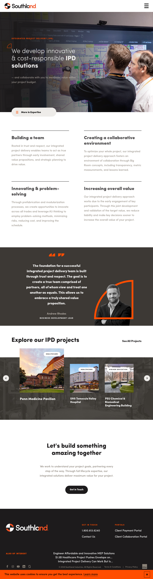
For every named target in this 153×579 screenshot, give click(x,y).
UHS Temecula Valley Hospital (83, 400)
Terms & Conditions (112, 567)
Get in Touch (76, 490)
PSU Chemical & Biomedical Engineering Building (118, 402)
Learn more (91, 574)
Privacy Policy (131, 567)
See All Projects (131, 341)
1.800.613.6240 (91, 530)
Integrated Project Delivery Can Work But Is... (85, 561)
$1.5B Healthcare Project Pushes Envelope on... (83, 557)
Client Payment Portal (128, 530)
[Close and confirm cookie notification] (147, 575)
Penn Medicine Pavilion (37, 399)
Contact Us (88, 536)
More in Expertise (31, 112)
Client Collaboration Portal (131, 536)
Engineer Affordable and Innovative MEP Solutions (84, 553)
